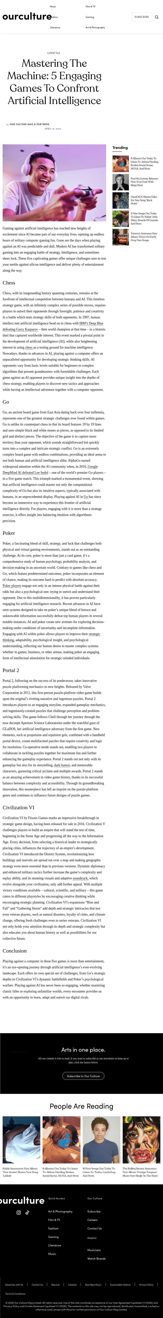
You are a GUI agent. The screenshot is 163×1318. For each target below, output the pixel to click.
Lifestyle (53, 53)
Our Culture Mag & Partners (29, 124)
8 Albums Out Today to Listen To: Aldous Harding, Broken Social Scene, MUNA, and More (61, 1171)
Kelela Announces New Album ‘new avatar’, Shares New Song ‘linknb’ (19, 1171)
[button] (156, 17)
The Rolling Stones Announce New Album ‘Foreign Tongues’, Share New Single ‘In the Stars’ (141, 1171)
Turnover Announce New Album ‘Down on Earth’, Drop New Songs (143, 237)
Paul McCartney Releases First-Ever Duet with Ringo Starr (144, 182)
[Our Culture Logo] (27, 16)
